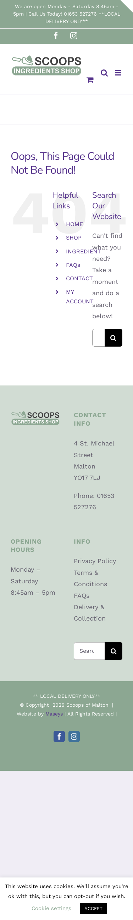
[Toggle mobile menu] (118, 73)
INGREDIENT (83, 251)
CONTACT (79, 278)
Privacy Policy (95, 561)
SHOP (74, 237)
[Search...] (98, 338)
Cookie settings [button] (51, 908)
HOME (74, 224)
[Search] (113, 338)
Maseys (54, 714)
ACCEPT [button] (93, 908)
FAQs (73, 265)
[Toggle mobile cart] (90, 79)
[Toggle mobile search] (104, 73)
